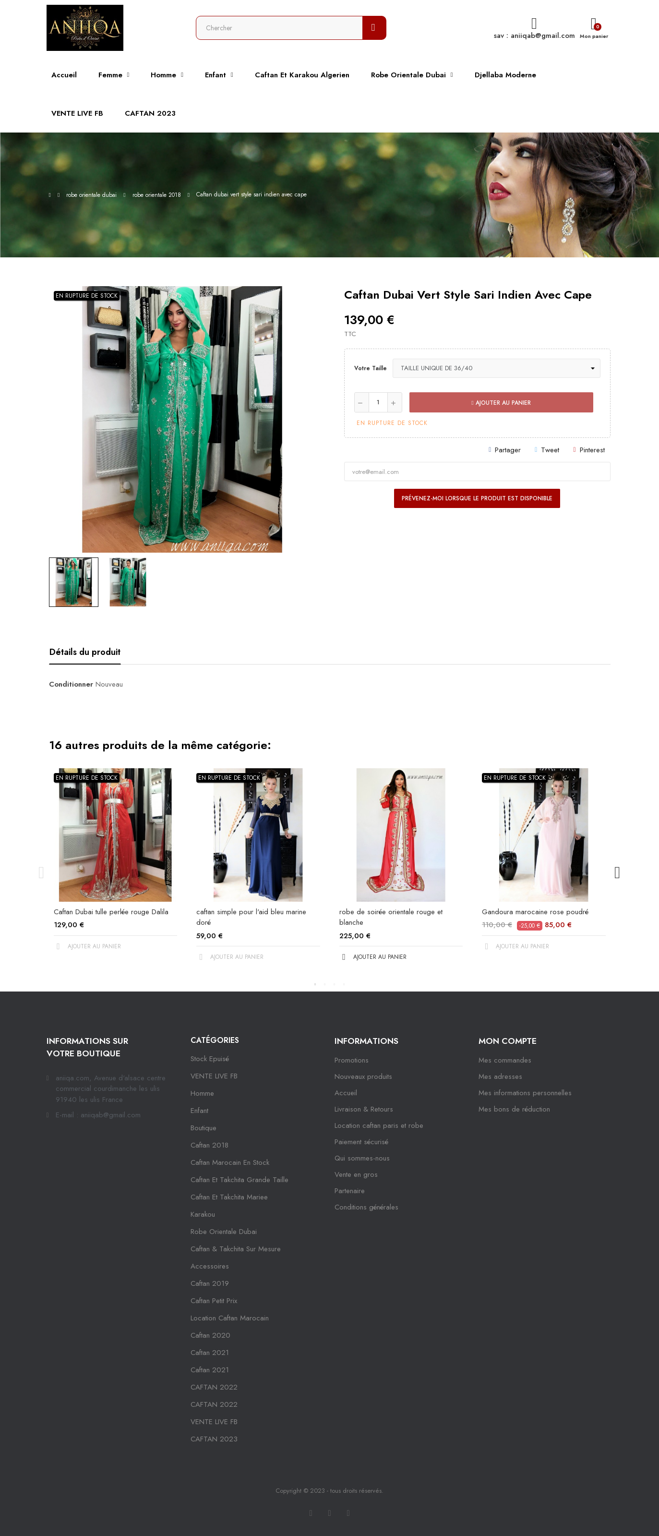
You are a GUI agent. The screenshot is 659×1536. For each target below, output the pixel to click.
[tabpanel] (115, 867)
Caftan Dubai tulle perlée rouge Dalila (111, 912)
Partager (508, 450)
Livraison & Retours (364, 1109)
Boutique (203, 1128)
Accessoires (210, 1266)
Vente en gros (356, 1174)
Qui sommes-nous (362, 1158)
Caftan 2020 (210, 1335)
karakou (203, 1214)
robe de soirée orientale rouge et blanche (391, 917)
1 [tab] (315, 984)
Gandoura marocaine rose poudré (535, 912)
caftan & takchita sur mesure (236, 1249)
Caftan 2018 (209, 1145)
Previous (41, 873)
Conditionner (71, 684)
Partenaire (350, 1190)
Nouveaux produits (363, 1076)
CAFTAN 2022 (214, 1387)
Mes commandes (505, 1060)
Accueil (346, 1093)
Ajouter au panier (500, 403)
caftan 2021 (210, 1352)
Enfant (199, 1110)
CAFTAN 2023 (214, 1439)
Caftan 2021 (210, 1370)
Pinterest (592, 450)
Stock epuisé (210, 1058)
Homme (202, 1093)
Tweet (550, 450)
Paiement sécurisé (361, 1142)
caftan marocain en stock (230, 1162)
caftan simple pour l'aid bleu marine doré (251, 917)
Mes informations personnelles (525, 1093)
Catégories (215, 1040)
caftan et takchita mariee (229, 1197)
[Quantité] (378, 402)
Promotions (352, 1060)
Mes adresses (500, 1076)
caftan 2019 (210, 1283)
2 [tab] (325, 984)
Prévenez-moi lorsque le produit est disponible (477, 498)
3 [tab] (334, 984)
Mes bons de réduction (514, 1109)
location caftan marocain (230, 1318)
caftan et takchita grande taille (239, 1179)
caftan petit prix (214, 1300)
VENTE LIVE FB (214, 1076)
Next (617, 873)
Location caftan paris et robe (379, 1125)
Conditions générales (366, 1207)
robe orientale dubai (224, 1231)
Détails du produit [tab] (84, 652)
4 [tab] (344, 984)
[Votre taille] (496, 368)
